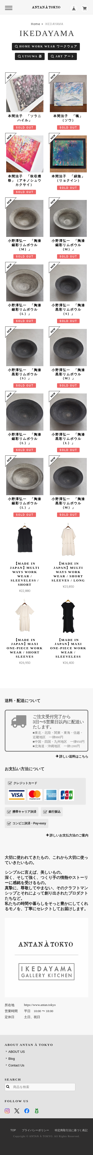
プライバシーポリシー (35, 1130)
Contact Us (16, 1065)
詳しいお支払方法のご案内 (69, 835)
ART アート (64, 56)
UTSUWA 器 (32, 56)
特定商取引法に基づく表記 (71, 1130)
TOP (13, 1130)
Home (35, 24)
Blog (11, 1058)
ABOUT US (16, 1052)
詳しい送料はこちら (73, 756)
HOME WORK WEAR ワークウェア (48, 46)
